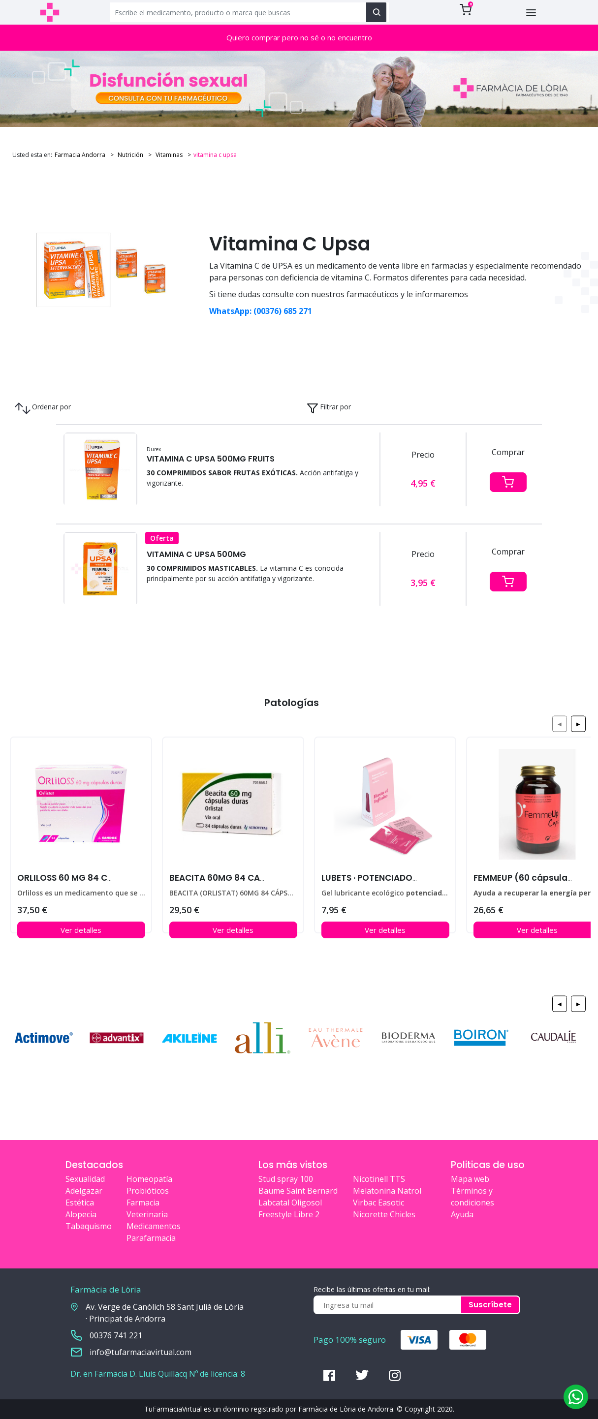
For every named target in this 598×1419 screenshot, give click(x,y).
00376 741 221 (116, 1335)
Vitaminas (168, 155)
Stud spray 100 (285, 1178)
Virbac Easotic (378, 1202)
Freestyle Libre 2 (288, 1214)
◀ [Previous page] (560, 723)
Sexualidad (85, 1178)
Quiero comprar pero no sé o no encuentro (299, 37)
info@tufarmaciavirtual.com (140, 1352)
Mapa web (470, 1178)
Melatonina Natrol (387, 1190)
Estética (79, 1202)
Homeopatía (149, 1178)
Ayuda (462, 1214)
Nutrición (129, 155)
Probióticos (147, 1190)
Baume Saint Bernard (298, 1190)
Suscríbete (490, 1304)
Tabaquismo (88, 1226)
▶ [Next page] (578, 723)
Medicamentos (153, 1226)
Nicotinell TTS (379, 1178)
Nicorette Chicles (384, 1214)
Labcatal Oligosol (290, 1202)
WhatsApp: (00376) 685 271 (260, 311)
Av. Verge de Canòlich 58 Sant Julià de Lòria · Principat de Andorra (165, 1312)
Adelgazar (83, 1190)
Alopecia (80, 1214)
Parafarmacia (151, 1238)
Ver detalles (81, 930)
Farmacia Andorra (80, 155)
